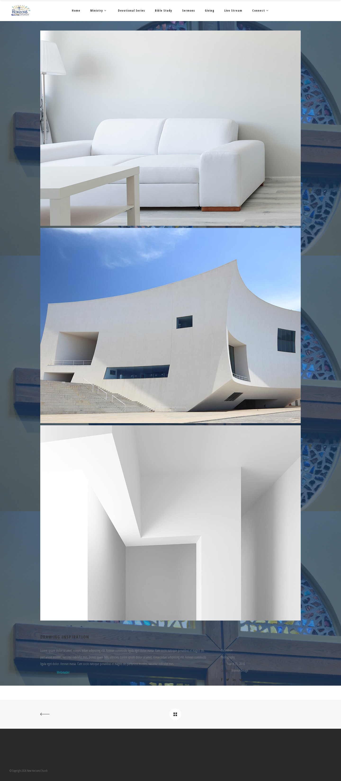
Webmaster (63, 672)
